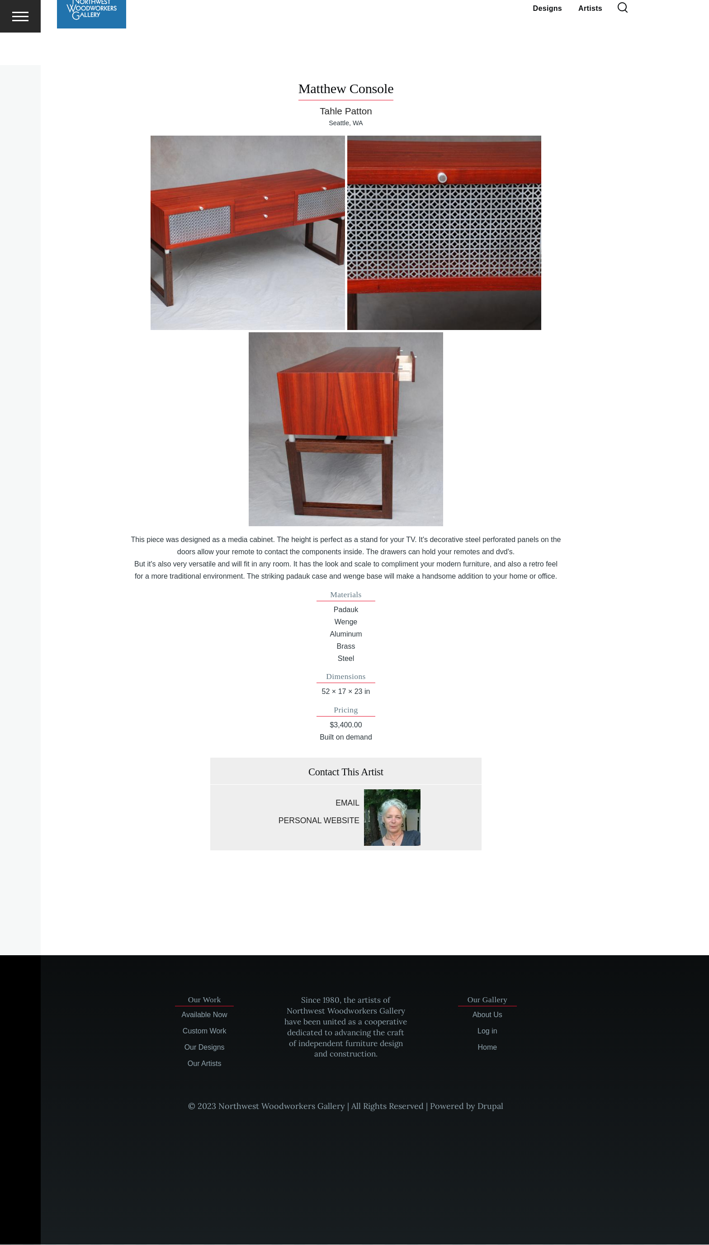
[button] (248, 233)
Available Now (204, 1015)
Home (487, 1048)
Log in (487, 1031)
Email (347, 803)
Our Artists (205, 1064)
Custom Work (205, 1031)
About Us (487, 1015)
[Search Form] (622, 40)
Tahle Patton (346, 111)
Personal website (319, 820)
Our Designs (204, 1048)
